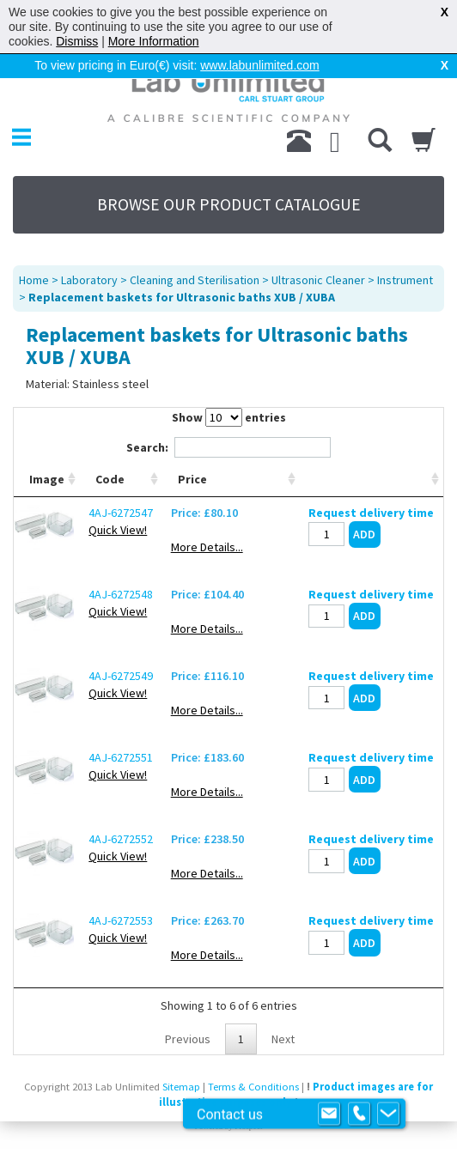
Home (34, 280)
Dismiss (77, 41)
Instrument (405, 280)
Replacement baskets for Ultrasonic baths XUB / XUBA (181, 297)
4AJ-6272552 (120, 839)
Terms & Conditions (253, 1086)
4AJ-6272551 (120, 757)
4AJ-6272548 (120, 594)
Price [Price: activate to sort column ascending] (191, 479)
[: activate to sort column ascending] (371, 479)
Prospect (248, 1126)
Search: (228, 447)
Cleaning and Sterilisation (194, 280)
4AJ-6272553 (120, 920)
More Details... (206, 547)
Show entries (229, 417)
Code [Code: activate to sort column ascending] (110, 479)
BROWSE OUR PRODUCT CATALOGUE (229, 204)
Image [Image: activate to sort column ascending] (46, 479)
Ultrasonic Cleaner (318, 280)
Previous (187, 1039)
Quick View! (117, 529)
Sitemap (181, 1086)
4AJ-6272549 (120, 675)
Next (283, 1039)
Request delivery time (371, 512)
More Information (153, 41)
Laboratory (89, 280)
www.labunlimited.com (260, 65)
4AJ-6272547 (120, 512)
